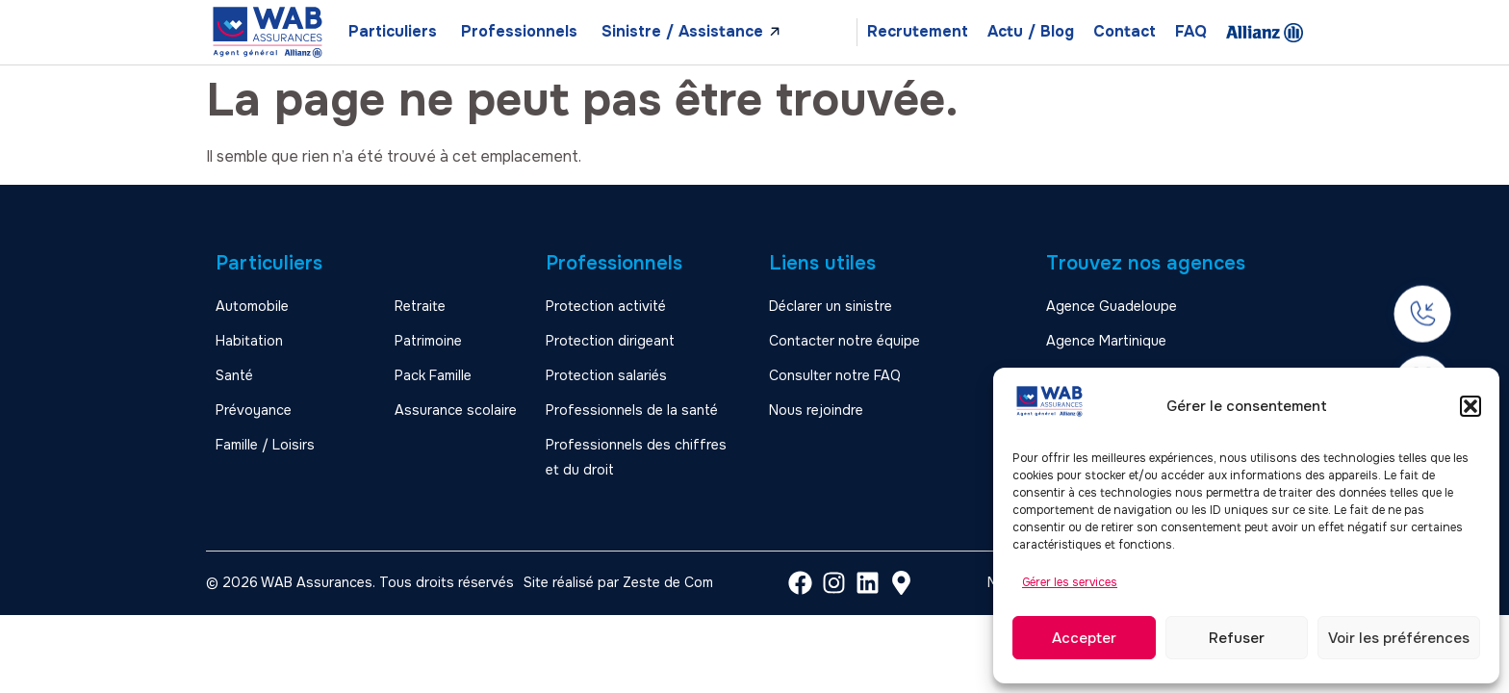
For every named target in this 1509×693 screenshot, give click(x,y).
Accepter (1084, 638)
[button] (1470, 406)
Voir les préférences (1399, 638)
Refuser (1237, 638)
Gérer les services (1069, 582)
